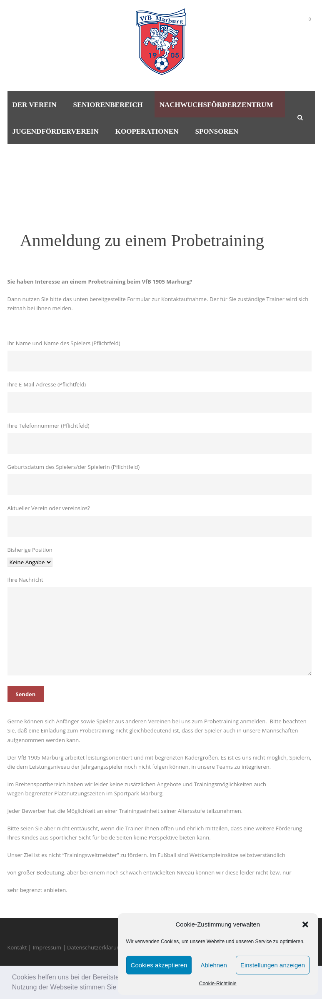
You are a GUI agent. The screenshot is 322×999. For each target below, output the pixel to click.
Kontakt (17, 947)
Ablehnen (213, 965)
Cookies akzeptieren (159, 965)
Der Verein (34, 105)
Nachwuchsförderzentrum (216, 105)
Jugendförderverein (55, 131)
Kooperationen (147, 131)
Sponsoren (216, 131)
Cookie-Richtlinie (218, 984)
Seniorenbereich (107, 105)
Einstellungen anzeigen (272, 965)
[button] (305, 924)
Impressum (46, 947)
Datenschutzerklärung (95, 947)
